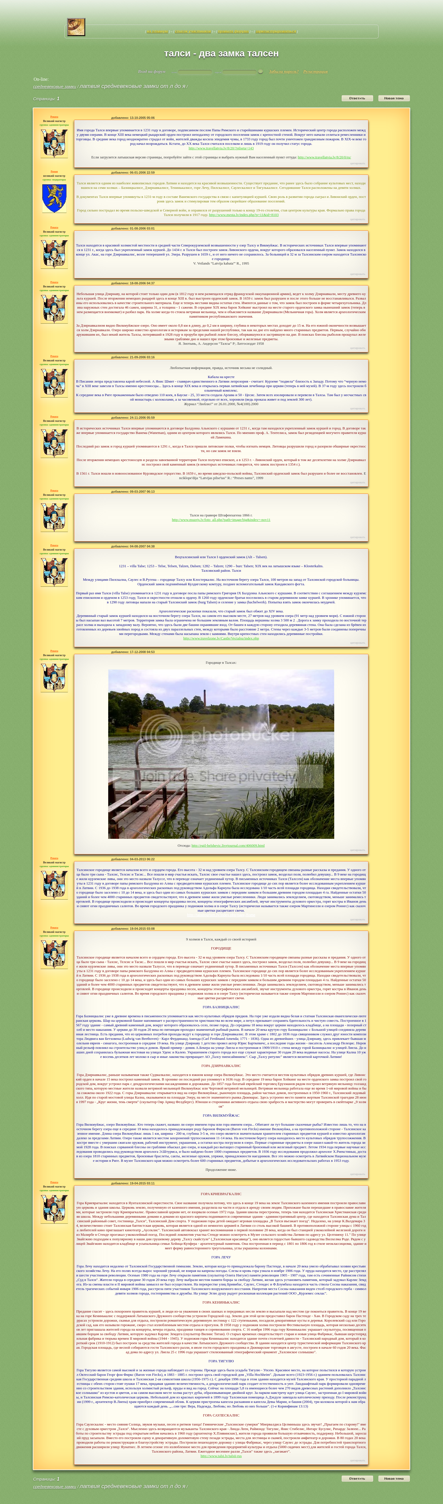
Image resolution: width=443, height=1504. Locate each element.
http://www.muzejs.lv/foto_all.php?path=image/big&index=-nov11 (221, 520)
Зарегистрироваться (276, 31)
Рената (54, 116)
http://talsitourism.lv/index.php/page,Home (221, 915)
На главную (157, 31)
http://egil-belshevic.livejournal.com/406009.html (228, 845)
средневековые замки (54, 86)
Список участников (193, 31)
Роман (54, 171)
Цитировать (357, 163)
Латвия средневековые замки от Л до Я (132, 86)
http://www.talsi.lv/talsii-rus (221, 1456)
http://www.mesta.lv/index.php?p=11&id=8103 (244, 215)
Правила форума (233, 31)
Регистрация (315, 71)
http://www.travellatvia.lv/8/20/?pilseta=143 (221, 148)
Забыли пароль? (284, 71)
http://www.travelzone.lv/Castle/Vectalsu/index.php (221, 638)
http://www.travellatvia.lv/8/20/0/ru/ (324, 157)
